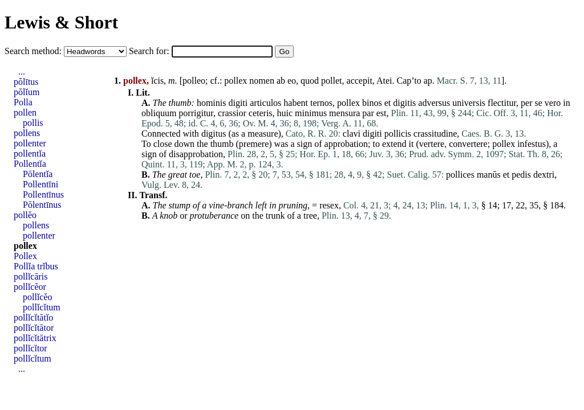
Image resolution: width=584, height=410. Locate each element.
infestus (531, 144)
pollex (235, 80)
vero (553, 103)
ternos (321, 103)
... (21, 71)
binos (372, 103)
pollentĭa (30, 153)
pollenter (30, 143)
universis (468, 103)
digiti (238, 103)
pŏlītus (26, 82)
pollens (27, 133)
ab (281, 80)
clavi (351, 133)
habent (295, 103)
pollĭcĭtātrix (35, 338)
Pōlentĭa (37, 174)
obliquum (158, 113)
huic (285, 113)
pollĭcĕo (37, 297)
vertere (431, 144)
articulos (265, 103)
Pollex (25, 256)
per (526, 103)
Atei (384, 80)
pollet (331, 80)
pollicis (397, 133)
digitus (213, 133)
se (538, 103)
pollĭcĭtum (41, 307)
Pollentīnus (43, 194)
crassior (232, 113)
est (381, 113)
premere (254, 144)
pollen (25, 112)
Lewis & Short (61, 22)
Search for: (150, 51)
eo (291, 80)
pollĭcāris (31, 276)
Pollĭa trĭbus (36, 266)
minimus (311, 113)
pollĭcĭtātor (34, 328)
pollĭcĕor (30, 287)
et (387, 103)
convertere (468, 144)
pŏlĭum (26, 92)
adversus (434, 103)
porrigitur (196, 113)
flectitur (502, 103)
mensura (344, 113)
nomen (261, 80)
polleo (193, 80)
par (368, 113)
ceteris (261, 113)
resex (329, 205)
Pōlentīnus (42, 205)
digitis (404, 103)
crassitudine (435, 133)
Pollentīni (40, 184)
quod (310, 80)
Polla (23, 102)
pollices (460, 174)
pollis (33, 123)
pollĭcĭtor (30, 348)
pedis (521, 174)
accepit (359, 80)
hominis (211, 103)
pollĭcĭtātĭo (33, 317)
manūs (489, 174)
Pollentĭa (30, 164)
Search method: (34, 51)
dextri (543, 174)
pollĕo (25, 215)
